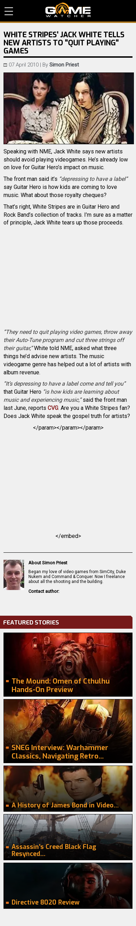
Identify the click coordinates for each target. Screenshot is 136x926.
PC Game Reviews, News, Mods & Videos (68, 9)
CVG (53, 408)
